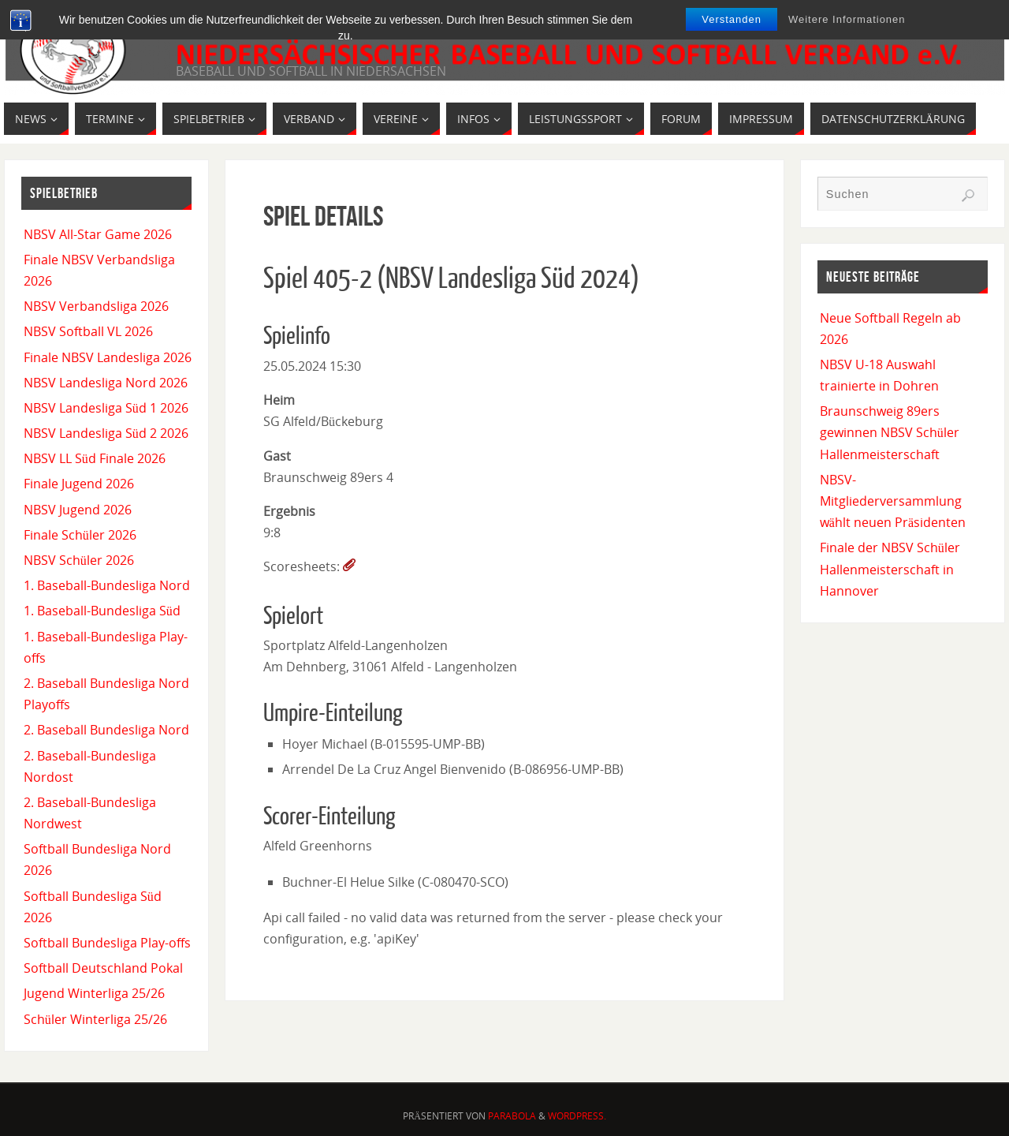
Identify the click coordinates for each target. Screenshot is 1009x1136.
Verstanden (731, 19)
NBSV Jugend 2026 (78, 509)
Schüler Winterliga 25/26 (95, 1019)
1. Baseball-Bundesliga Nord (107, 585)
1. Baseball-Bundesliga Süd (102, 610)
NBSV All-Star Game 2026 (98, 234)
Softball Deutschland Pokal (103, 968)
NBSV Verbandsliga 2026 (96, 306)
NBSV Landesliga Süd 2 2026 (106, 433)
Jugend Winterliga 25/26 (94, 993)
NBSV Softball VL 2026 (88, 331)
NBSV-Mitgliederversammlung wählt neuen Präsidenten (893, 501)
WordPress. (577, 1116)
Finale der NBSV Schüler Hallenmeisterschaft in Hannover (890, 569)
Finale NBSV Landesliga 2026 (108, 357)
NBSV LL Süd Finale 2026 (95, 458)
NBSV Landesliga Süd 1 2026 (106, 408)
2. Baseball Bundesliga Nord (106, 729)
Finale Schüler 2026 (80, 535)
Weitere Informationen (847, 19)
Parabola (512, 1116)
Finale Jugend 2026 (79, 483)
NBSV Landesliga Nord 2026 (106, 382)
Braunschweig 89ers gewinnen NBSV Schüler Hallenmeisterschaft (889, 432)
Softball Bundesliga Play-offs (107, 942)
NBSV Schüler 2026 (79, 560)
